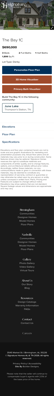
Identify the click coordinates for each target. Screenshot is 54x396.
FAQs (27, 309)
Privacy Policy (20, 363)
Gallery (27, 259)
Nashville (27, 234)
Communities (27, 213)
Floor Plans (27, 224)
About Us (27, 280)
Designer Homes (27, 217)
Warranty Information (27, 305)
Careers (27, 333)
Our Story (27, 284)
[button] (27, 126)
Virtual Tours (27, 270)
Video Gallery (27, 266)
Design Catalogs (27, 301)
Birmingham (27, 209)
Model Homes (27, 220)
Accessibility (35, 363)
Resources (27, 298)
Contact (27, 319)
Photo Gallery (27, 263)
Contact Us (27, 323)
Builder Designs (31, 366)
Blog (27, 287)
